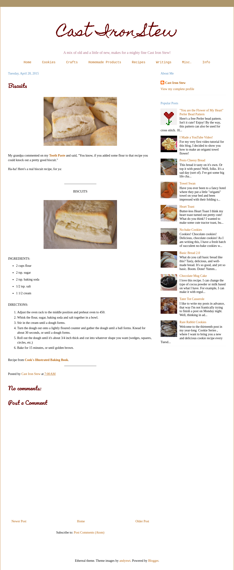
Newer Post (18, 521)
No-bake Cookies (191, 229)
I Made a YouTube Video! (196, 137)
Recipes (138, 62)
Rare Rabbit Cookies (193, 322)
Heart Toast (187, 206)
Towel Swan (187, 183)
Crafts (72, 62)
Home (27, 62)
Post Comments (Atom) (89, 532)
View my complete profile (177, 89)
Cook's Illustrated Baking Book (46, 360)
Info (206, 62)
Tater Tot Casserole (192, 299)
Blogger (153, 560)
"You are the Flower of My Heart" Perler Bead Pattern (201, 112)
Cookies (49, 62)
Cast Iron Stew (117, 33)
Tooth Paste (57, 155)
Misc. (187, 62)
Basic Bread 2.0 (190, 253)
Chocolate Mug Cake (193, 276)
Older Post (142, 521)
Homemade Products (104, 62)
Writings (163, 62)
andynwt (125, 560)
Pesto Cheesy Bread (192, 160)
